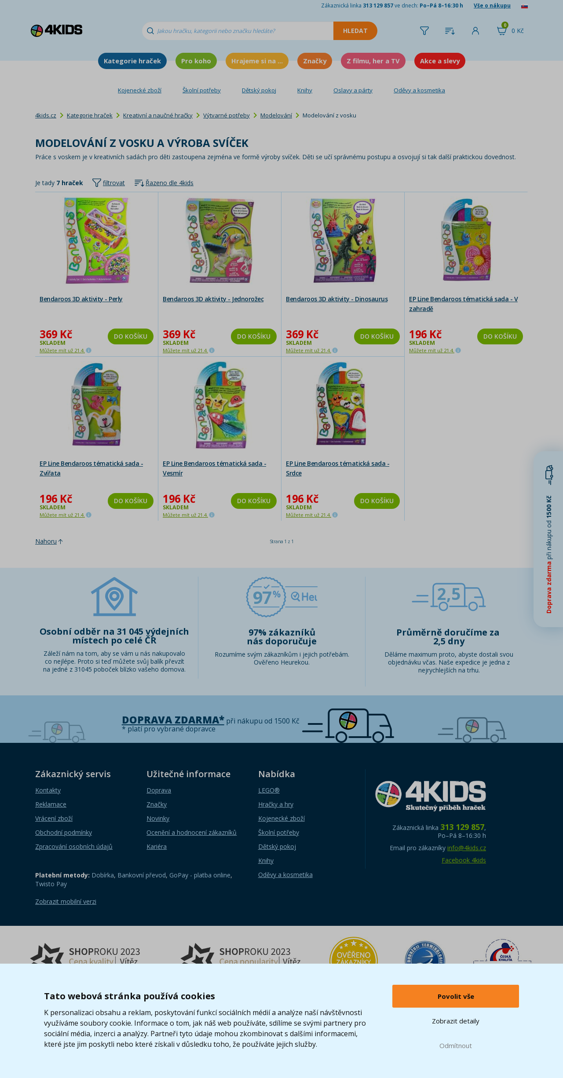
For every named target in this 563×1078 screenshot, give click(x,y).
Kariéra (156, 846)
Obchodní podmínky (63, 832)
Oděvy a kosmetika (419, 90)
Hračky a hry (275, 804)
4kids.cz (45, 115)
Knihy (304, 90)
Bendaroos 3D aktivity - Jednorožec (213, 299)
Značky (314, 60)
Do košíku (130, 336)
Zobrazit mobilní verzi (65, 901)
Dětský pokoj (259, 90)
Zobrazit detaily (455, 1020)
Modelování (276, 115)
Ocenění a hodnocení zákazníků (191, 832)
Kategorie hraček (132, 60)
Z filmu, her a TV (373, 60)
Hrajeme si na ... (257, 60)
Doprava (158, 790)
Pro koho (196, 60)
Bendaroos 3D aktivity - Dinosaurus (337, 299)
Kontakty (48, 790)
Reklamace (50, 804)
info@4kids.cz (466, 848)
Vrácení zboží (54, 818)
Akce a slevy (440, 60)
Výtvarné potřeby (226, 115)
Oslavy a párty (353, 90)
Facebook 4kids (464, 860)
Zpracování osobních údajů (74, 846)
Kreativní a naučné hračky (158, 115)
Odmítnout (455, 1045)
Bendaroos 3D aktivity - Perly (81, 299)
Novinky (157, 818)
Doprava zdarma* (173, 720)
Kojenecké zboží (139, 90)
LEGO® (269, 790)
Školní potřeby (202, 90)
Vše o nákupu (492, 5)
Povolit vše (456, 996)
